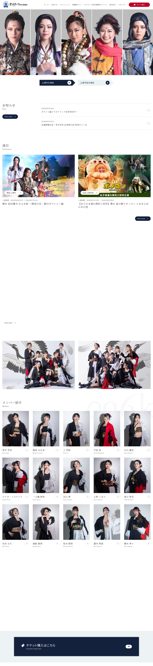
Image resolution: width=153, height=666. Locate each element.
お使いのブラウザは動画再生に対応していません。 (76, 283)
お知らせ (54, 5)
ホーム (46, 5)
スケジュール (65, 5)
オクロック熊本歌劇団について (95, 5)
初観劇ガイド (77, 5)
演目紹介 (112, 5)
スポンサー (122, 5)
